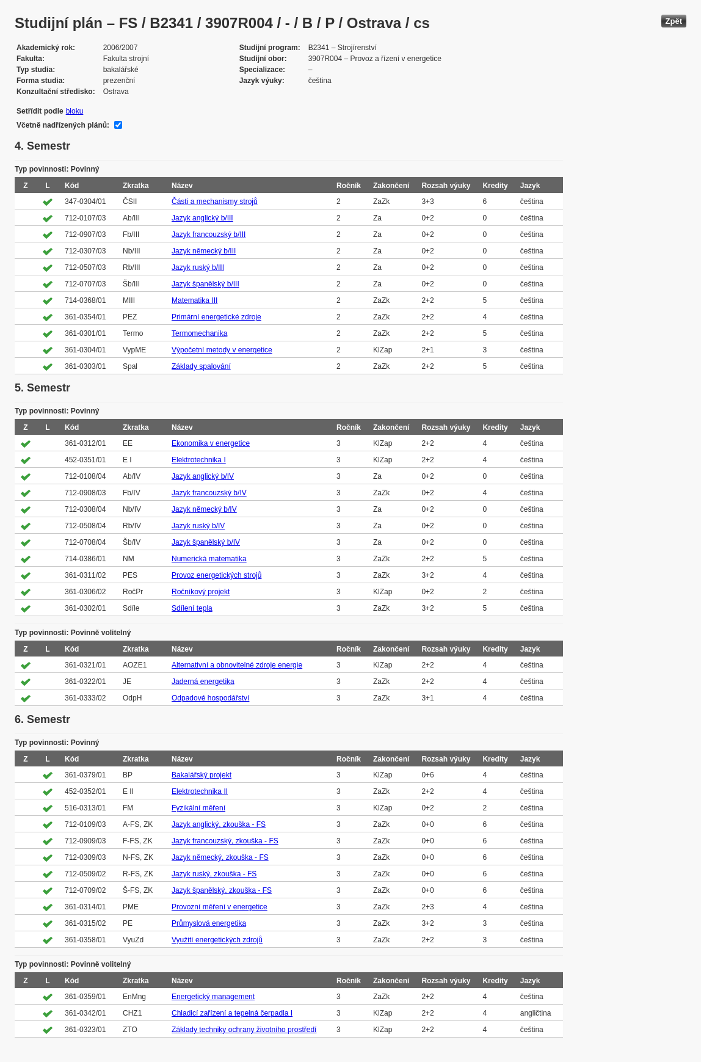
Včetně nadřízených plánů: (62, 125)
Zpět (674, 21)
